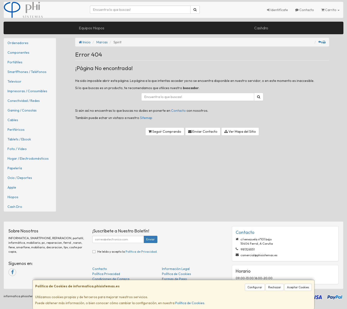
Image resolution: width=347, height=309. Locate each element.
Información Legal (176, 269)
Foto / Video (17, 149)
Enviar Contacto (202, 131)
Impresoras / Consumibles (27, 91)
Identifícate (277, 10)
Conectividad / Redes (23, 101)
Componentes (18, 52)
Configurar (254, 287)
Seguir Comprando (164, 131)
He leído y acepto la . (127, 251)
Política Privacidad (106, 274)
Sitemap (146, 118)
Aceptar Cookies (298, 287)
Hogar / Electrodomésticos (28, 158)
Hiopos (12, 197)
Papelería (14, 168)
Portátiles (14, 62)
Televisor (14, 81)
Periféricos (16, 129)
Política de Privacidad (141, 251)
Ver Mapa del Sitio (240, 131)
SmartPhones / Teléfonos (27, 72)
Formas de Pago (174, 279)
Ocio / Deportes (19, 178)
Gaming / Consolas (22, 110)
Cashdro (261, 28)
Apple (11, 187)
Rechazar (274, 287)
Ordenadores (17, 43)
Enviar (150, 239)
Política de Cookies (189, 303)
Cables (12, 120)
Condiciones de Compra (110, 279)
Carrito (330, 10)
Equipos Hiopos (91, 28)
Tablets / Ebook (19, 139)
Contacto (304, 10)
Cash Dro (14, 206)
